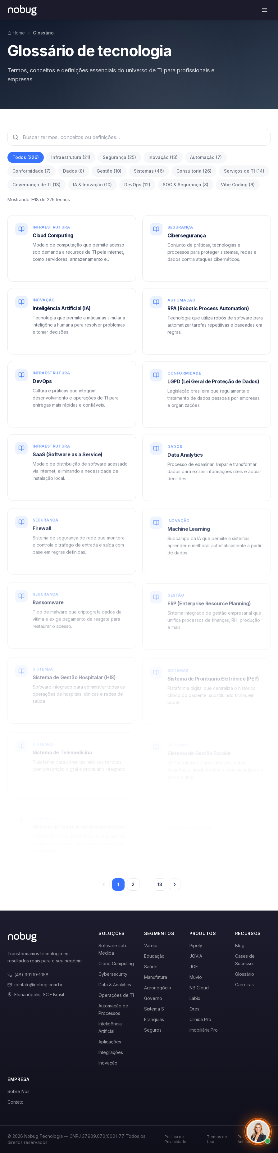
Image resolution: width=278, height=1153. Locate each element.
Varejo (150, 945)
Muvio (195, 977)
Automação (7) (206, 157)
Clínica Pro (200, 1019)
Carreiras (244, 984)
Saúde (150, 966)
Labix (194, 998)
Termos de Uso (217, 1139)
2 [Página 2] (133, 884)
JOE (193, 966)
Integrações (110, 1052)
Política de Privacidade (175, 1139)
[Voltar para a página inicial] (22, 10)
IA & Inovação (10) (92, 184)
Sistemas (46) (149, 171)
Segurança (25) (119, 157)
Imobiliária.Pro (203, 1030)
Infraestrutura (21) (70, 157)
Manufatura (155, 977)
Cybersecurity (112, 974)
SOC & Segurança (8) (185, 184)
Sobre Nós (18, 1091)
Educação (154, 956)
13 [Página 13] (159, 884)
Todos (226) (25, 157)
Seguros (153, 1030)
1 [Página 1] (118, 884)
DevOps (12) (137, 184)
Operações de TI (116, 995)
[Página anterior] (104, 884)
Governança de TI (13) (36, 184)
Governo (153, 998)
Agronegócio (157, 987)
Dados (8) (73, 171)
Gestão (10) (109, 171)
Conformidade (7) (31, 171)
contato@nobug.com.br (34, 984)
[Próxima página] (174, 884)
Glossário (244, 974)
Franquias (154, 1019)
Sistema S (154, 1008)
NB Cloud (199, 987)
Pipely (195, 945)
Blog (239, 945)
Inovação (107, 1062)
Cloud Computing (116, 963)
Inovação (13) (163, 157)
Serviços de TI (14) (244, 171)
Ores (194, 1008)
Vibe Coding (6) (238, 184)
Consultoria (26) (194, 171)
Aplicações (109, 1041)
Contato (15, 1102)
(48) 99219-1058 (27, 974)
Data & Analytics (114, 984)
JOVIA (195, 956)
